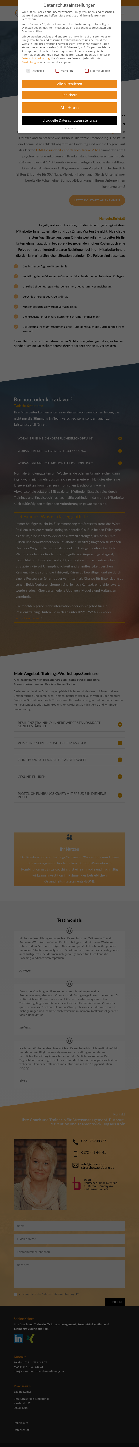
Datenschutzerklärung (36, 56)
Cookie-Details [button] (70, 126)
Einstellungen (30, 60)
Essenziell (35, 68)
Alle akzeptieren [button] (69, 81)
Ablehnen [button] (69, 105)
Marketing (64, 68)
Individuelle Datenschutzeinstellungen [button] (70, 118)
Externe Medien (97, 68)
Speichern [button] (69, 92)
